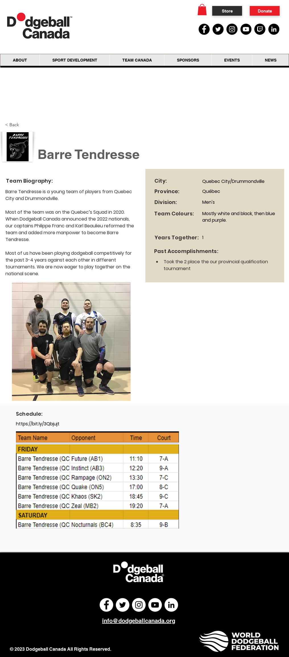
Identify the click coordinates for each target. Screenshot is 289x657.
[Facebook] (204, 29)
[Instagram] (232, 29)
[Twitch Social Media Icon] (259, 29)
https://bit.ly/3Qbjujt (37, 424)
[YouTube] (245, 29)
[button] (202, 9)
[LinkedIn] (273, 29)
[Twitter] (218, 29)
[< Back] (14, 125)
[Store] (227, 11)
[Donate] (265, 11)
